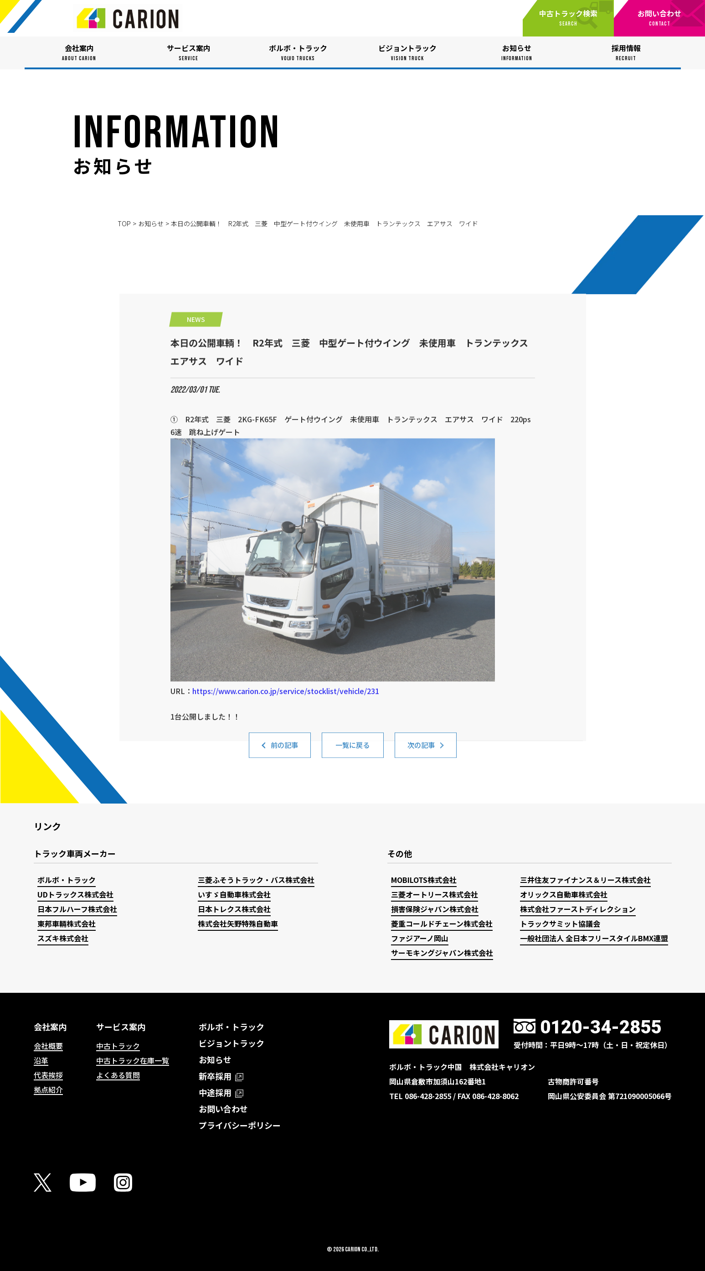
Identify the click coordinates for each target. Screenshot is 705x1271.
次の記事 (421, 750)
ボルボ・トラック (66, 879)
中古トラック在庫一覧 (132, 1060)
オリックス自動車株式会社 (563, 894)
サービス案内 (120, 1026)
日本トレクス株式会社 (234, 908)
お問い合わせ (223, 1109)
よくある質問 (118, 1074)
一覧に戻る (352, 750)
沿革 (41, 1060)
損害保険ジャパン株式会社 (435, 908)
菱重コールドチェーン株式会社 (442, 923)
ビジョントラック (231, 1043)
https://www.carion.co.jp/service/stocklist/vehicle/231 (285, 784)
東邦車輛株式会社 (66, 923)
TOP (124, 223)
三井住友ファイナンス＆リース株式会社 (585, 879)
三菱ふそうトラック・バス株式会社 (256, 879)
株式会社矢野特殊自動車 (238, 923)
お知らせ (151, 223)
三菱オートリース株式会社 (434, 894)
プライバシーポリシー (240, 1125)
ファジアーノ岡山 (419, 938)
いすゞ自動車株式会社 (234, 894)
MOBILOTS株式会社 (424, 879)
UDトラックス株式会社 (75, 894)
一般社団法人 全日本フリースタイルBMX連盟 (594, 938)
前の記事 (284, 750)
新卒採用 (221, 1076)
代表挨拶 (48, 1074)
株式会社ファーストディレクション (578, 908)
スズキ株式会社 (62, 938)
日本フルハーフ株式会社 (77, 908)
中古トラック (118, 1045)
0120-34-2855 (600, 1027)
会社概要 (48, 1045)
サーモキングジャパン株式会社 (442, 952)
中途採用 (221, 1092)
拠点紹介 (48, 1089)
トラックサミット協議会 (560, 923)
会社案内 (50, 1026)
